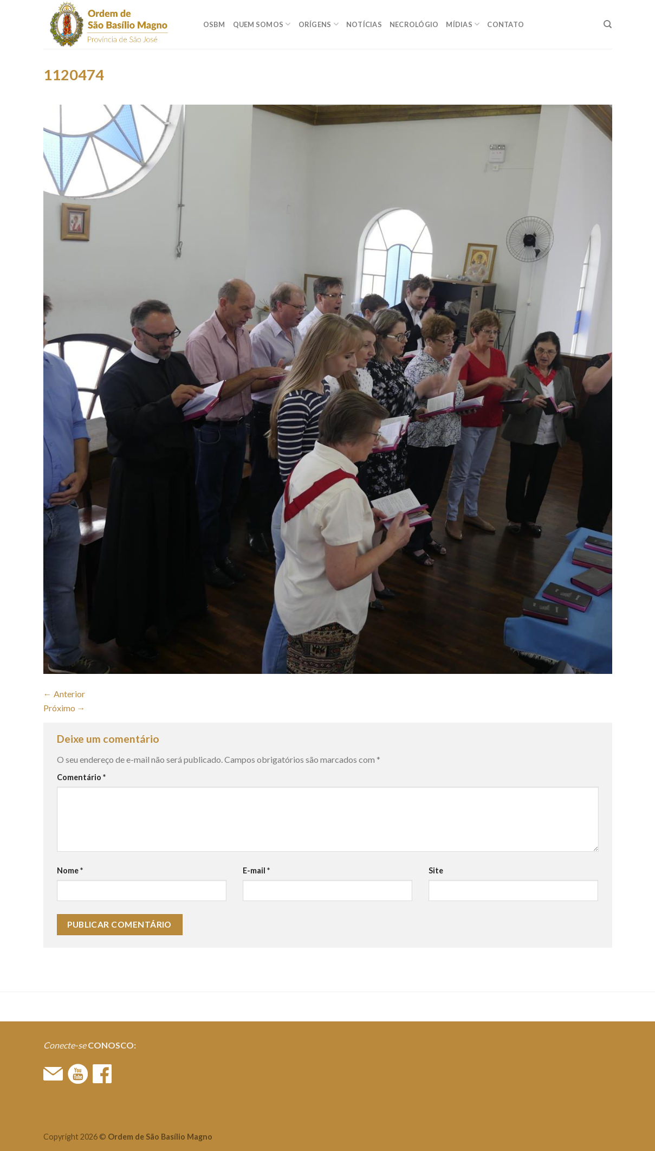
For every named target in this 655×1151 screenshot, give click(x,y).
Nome (70, 870)
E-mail (256, 870)
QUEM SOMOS (262, 24)
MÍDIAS (462, 24)
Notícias (364, 24)
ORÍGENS (319, 24)
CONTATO (505, 24)
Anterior (64, 694)
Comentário (81, 777)
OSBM (214, 24)
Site (436, 870)
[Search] (608, 24)
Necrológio (414, 24)
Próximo (64, 708)
